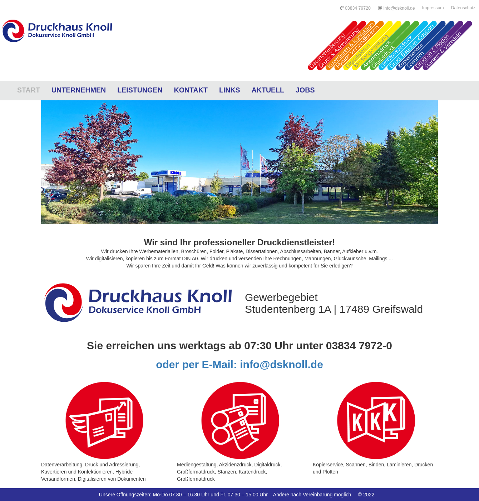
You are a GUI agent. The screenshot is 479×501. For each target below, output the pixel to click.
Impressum (433, 7)
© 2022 (366, 494)
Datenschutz (463, 7)
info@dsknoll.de (396, 8)
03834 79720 (355, 8)
